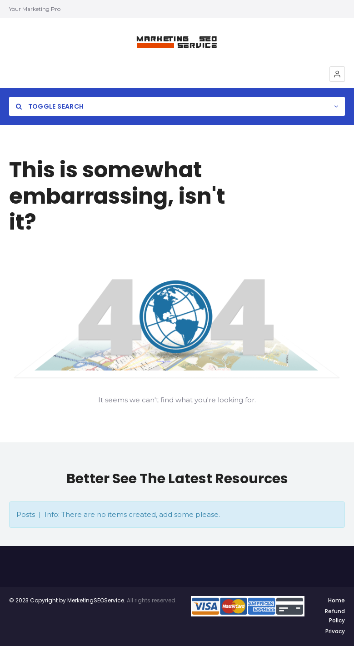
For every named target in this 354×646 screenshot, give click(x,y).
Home (336, 600)
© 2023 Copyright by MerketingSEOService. (67, 600)
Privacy (335, 631)
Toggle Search (50, 106)
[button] (337, 74)
